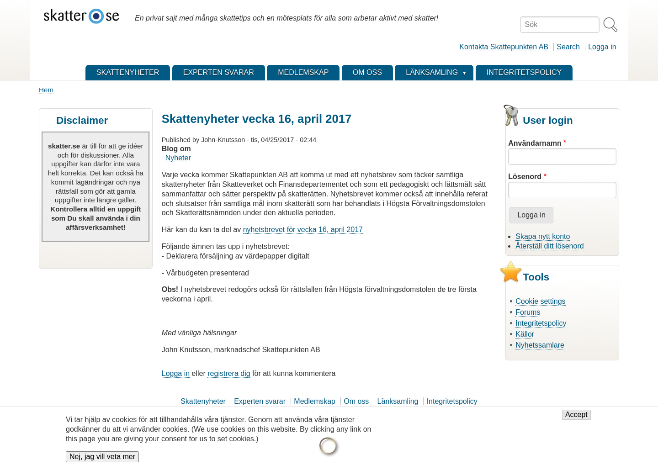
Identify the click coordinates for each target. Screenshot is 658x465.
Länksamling (398, 401)
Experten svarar (260, 401)
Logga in (602, 47)
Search (568, 47)
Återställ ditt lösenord (549, 246)
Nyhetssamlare (539, 345)
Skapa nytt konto (542, 236)
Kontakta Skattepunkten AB (503, 47)
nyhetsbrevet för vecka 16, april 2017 (303, 229)
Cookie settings (540, 301)
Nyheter (178, 158)
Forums (527, 312)
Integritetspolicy (540, 323)
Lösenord (524, 176)
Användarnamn (534, 143)
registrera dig (228, 373)
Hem (46, 90)
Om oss (356, 401)
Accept (576, 419)
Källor (524, 334)
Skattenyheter (203, 401)
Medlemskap (314, 401)
